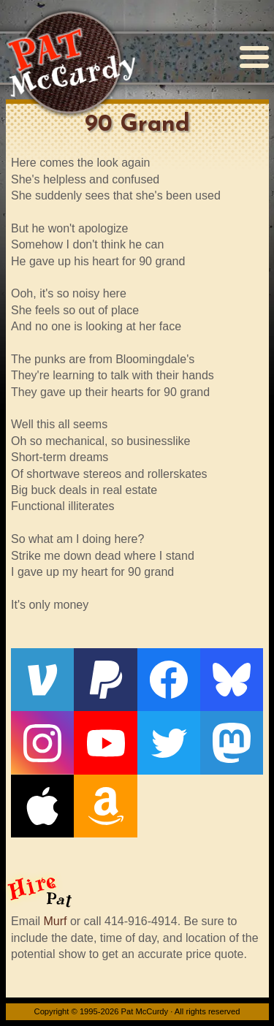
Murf (54, 921)
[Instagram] (42, 742)
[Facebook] (168, 679)
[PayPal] (105, 679)
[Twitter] (168, 742)
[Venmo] (42, 679)
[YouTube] (105, 742)
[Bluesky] (231, 679)
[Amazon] (105, 806)
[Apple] (42, 806)
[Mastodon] (231, 742)
